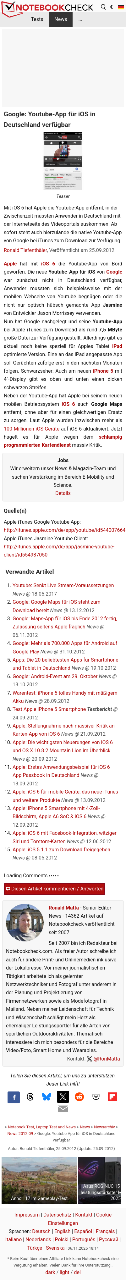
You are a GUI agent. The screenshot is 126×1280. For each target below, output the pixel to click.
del (77, 1272)
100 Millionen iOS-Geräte (31, 429)
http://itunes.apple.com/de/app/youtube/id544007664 (64, 530)
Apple (10, 264)
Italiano (13, 1239)
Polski (61, 1239)
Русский (108, 1239)
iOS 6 (48, 264)
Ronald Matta (64, 908)
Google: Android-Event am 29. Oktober (55, 676)
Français (105, 1231)
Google (114, 272)
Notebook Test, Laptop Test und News (42, 1127)
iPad (117, 346)
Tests (37, 19)
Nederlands (38, 1239)
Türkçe (34, 1248)
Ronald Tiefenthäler (25, 250)
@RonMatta (103, 1059)
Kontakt (83, 1215)
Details (63, 493)
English (62, 1231)
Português (84, 1239)
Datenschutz (57, 1215)
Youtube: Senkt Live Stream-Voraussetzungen (63, 585)
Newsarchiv (104, 1127)
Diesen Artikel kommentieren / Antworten (54, 889)
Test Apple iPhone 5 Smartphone (49, 709)
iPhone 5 (103, 371)
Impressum (27, 1215)
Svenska (55, 1248)
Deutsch (41, 1231)
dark (50, 1272)
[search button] (104, 7)
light (64, 1272)
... (80, 19)
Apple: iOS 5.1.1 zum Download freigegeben (61, 850)
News (60, 19)
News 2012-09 (20, 1133)
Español (83, 1231)
